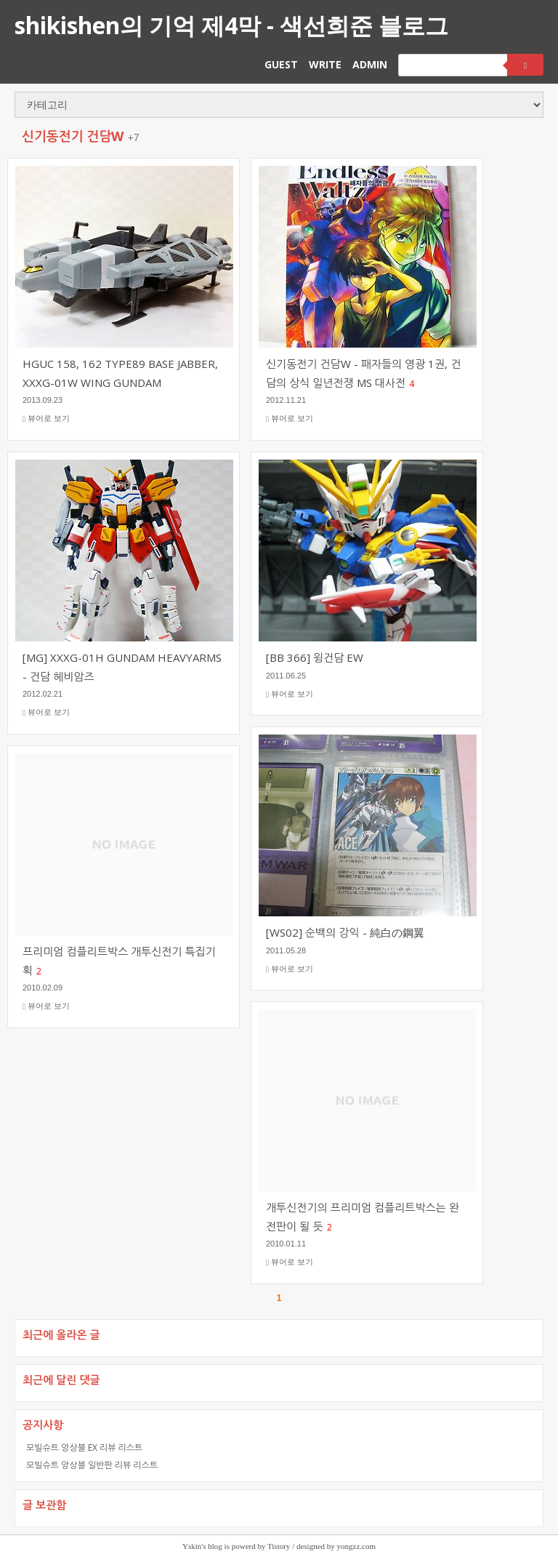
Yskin (191, 1546)
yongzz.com (356, 1546)
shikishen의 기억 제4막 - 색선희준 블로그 (231, 25)
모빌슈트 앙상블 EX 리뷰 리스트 (84, 1447)
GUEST (281, 64)
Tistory (278, 1546)
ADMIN (369, 64)
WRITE (325, 64)
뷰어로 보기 (46, 418)
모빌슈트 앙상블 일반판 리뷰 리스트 (92, 1465)
